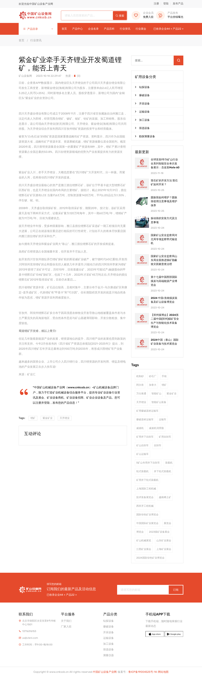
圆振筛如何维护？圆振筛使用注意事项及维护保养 (164, 201)
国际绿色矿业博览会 (147, 514)
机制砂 (140, 376)
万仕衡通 (141, 393)
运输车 (162, 419)
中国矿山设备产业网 (105, 671)
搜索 (120, 15)
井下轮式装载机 (162, 471)
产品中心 (77, 29)
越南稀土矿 (165, 497)
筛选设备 (142, 128)
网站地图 (163, 671)
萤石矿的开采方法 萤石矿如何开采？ (164, 182)
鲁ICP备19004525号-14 (142, 671)
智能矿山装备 (158, 402)
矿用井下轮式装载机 (147, 480)
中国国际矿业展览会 (147, 523)
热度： (71, 75)
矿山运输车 (142, 454)
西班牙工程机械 (145, 505)
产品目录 (38, 29)
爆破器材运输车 (145, 419)
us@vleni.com (30, 637)
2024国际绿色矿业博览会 (150, 557)
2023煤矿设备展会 (159, 531)
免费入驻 (143, 15)
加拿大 (152, 384)
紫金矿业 (47, 418)
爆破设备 (142, 95)
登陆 (166, 3)
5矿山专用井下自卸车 (148, 462)
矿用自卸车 (165, 436)
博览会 (140, 531)
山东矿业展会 (163, 540)
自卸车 (157, 445)
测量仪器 (108, 655)
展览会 (167, 523)
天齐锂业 (65, 418)
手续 (164, 376)
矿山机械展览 (143, 540)
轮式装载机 (142, 471)
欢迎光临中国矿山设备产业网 (36, 3)
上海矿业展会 (163, 549)
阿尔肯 (140, 384)
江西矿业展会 (143, 549)
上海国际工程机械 (146, 488)
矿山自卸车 (142, 445)
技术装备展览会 (145, 497)
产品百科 (109, 29)
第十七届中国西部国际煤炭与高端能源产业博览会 (164, 281)
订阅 (175, 589)
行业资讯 (125, 29)
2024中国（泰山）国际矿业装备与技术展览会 (165, 342)
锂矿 (32, 418)
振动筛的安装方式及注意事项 (164, 220)
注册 (156, 3)
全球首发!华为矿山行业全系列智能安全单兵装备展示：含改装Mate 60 (165, 163)
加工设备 (142, 120)
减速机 (140, 428)
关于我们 (66, 620)
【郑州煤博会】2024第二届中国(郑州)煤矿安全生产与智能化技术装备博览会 (165, 321)
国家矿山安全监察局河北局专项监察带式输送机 (164, 239)
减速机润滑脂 (156, 428)
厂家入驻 (66, 626)
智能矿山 (156, 393)
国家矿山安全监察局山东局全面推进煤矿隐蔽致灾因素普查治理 (164, 260)
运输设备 (142, 111)
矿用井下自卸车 (145, 436)
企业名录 (93, 29)
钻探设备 (142, 87)
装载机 (169, 462)
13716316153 (29, 631)
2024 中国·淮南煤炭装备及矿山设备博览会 (164, 300)
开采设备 (142, 103)
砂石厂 (152, 376)
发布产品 (178, 3)
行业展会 (141, 29)
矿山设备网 (25, 75)
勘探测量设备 (145, 136)
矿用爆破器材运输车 (147, 410)
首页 (64, 29)
